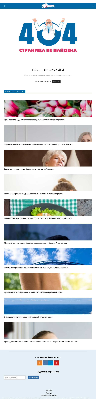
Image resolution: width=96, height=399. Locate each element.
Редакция (49, 393)
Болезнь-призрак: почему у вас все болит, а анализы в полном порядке (33, 194)
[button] (93, 6)
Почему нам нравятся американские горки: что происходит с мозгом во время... (36, 268)
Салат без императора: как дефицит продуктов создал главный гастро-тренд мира (38, 218)
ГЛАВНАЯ (56, 81)
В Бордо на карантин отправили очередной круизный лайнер (28, 317)
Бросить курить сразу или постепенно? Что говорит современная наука (33, 292)
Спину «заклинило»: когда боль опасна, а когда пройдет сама (29, 169)
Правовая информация (49, 395)
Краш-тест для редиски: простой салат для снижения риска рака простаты (34, 120)
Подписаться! (33, 377)
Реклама (49, 390)
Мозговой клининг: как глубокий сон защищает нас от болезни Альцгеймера (35, 243)
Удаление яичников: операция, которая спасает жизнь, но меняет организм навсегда (38, 144)
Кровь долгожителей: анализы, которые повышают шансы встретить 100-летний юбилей (40, 342)
